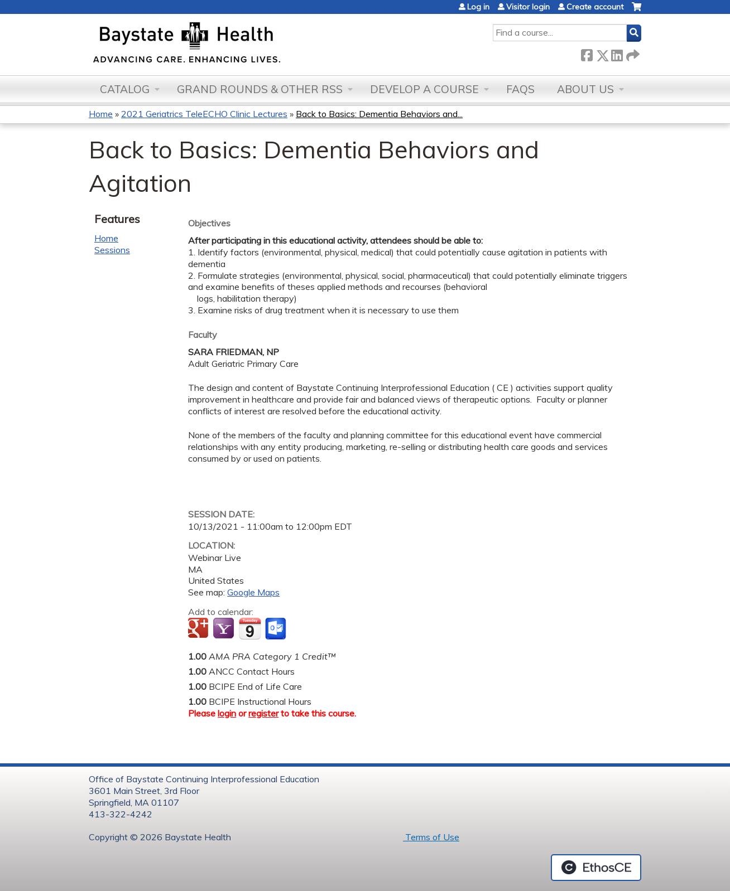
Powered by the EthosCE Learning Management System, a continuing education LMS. (596, 867)
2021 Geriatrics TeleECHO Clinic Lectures (204, 113)
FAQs (520, 89)
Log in (478, 7)
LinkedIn (616, 53)
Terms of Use (431, 836)
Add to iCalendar (249, 628)
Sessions (112, 249)
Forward (631, 53)
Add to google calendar (199, 629)
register (263, 713)
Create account (594, 7)
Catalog (125, 89)
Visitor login (528, 7)
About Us (585, 89)
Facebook (586, 53)
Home (101, 113)
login (227, 713)
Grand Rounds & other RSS (260, 89)
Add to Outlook (276, 629)
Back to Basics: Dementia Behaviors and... (379, 113)
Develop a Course (424, 89)
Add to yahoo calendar (224, 629)
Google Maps (253, 592)
